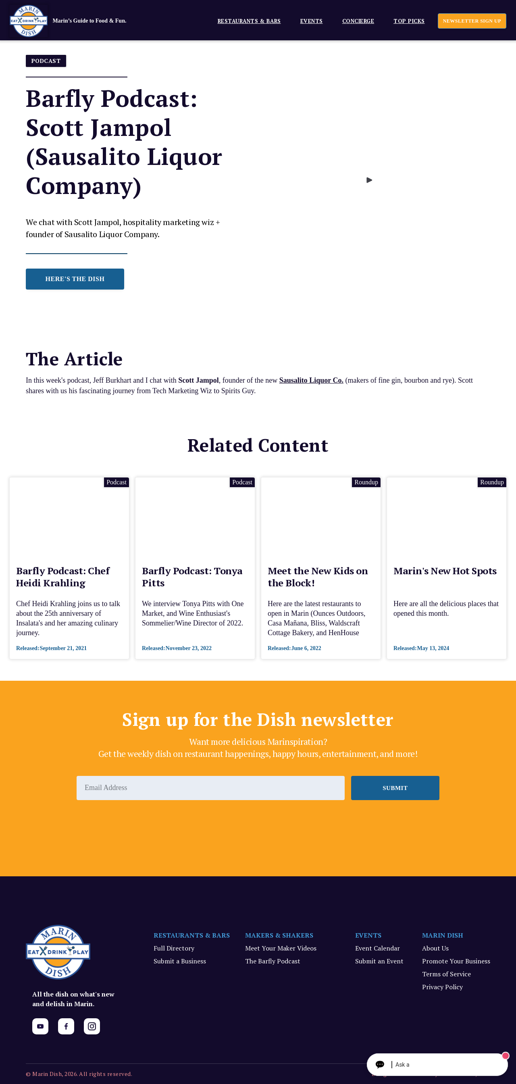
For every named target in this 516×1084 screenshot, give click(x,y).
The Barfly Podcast (272, 961)
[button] (246, 21)
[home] (80, 21)
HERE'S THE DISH (75, 278)
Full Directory (174, 948)
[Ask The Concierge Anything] (437, 1064)
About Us (435, 948)
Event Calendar (377, 948)
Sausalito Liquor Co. (311, 380)
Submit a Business (180, 961)
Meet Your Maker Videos (280, 948)
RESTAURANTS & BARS (192, 935)
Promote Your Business (456, 961)
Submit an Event (379, 961)
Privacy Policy (442, 987)
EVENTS (311, 21)
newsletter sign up (472, 21)
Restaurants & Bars (249, 21)
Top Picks (409, 21)
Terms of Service (446, 974)
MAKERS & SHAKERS (279, 935)
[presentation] (138, 822)
